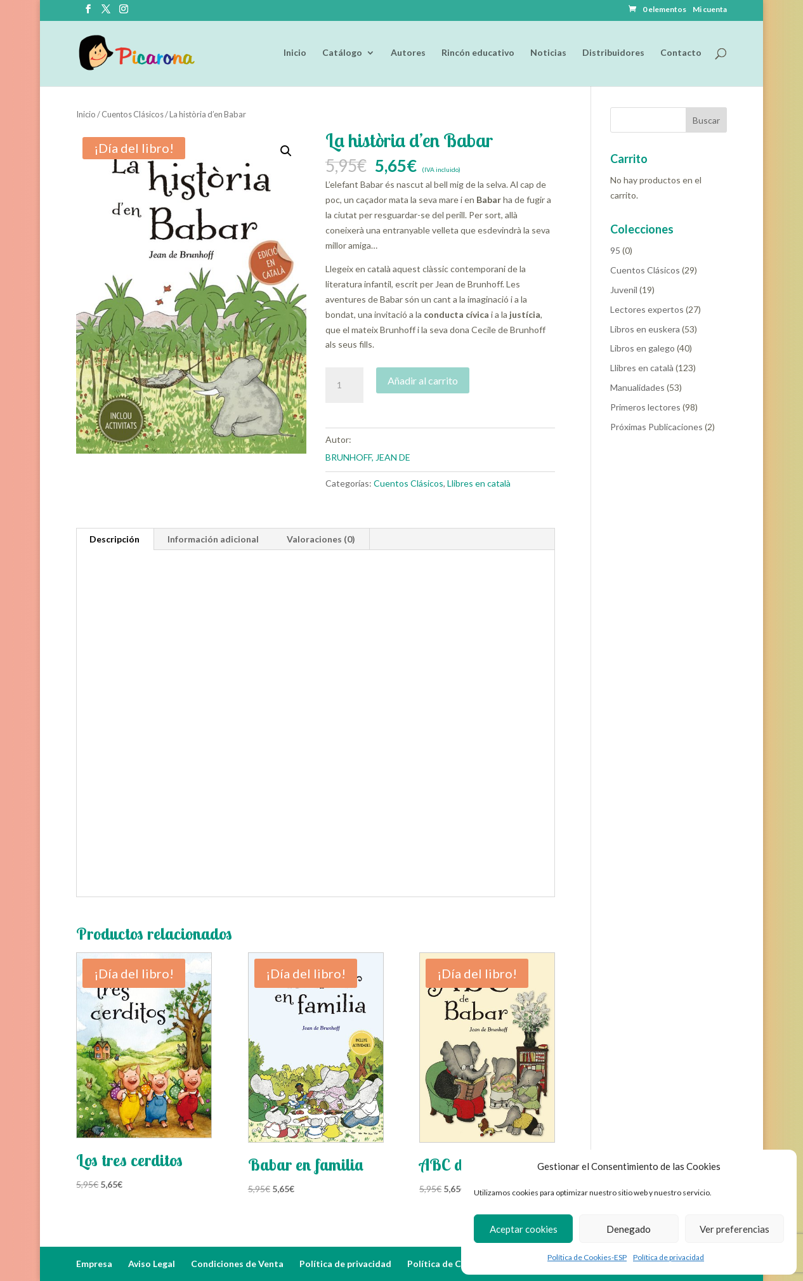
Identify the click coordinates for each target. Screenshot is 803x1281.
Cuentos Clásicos (132, 114)
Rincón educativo (477, 53)
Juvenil (623, 289)
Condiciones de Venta (237, 1263)
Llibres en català (479, 483)
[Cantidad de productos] (344, 385)
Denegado (628, 1229)
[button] (286, 151)
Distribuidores (613, 53)
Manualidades (637, 387)
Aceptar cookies (524, 1229)
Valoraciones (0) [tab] (321, 539)
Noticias (548, 53)
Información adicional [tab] (213, 539)
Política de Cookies (448, 1263)
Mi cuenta (710, 10)
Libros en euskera (645, 329)
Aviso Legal (151, 1263)
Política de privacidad (668, 1257)
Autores (408, 53)
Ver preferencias (734, 1229)
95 (615, 250)
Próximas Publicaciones (656, 426)
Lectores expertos (647, 309)
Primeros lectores (645, 407)
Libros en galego (642, 348)
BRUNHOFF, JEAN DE (367, 457)
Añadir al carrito (423, 380)
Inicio (295, 53)
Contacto (681, 53)
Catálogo (342, 53)
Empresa (94, 1263)
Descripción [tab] (114, 539)
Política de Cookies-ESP (587, 1257)
